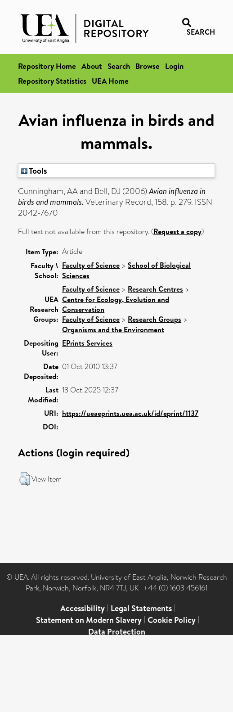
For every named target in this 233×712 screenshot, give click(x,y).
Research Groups (154, 319)
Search (119, 66)
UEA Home (110, 81)
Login (174, 66)
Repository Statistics (52, 81)
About (91, 66)
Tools (34, 170)
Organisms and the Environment (113, 329)
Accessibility (82, 608)
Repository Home (47, 66)
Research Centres (155, 289)
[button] (24, 479)
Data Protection (116, 631)
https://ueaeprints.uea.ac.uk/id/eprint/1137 (130, 413)
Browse (147, 66)
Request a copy (177, 231)
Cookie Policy (172, 620)
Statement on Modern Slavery (89, 620)
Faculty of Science (91, 265)
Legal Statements (141, 608)
